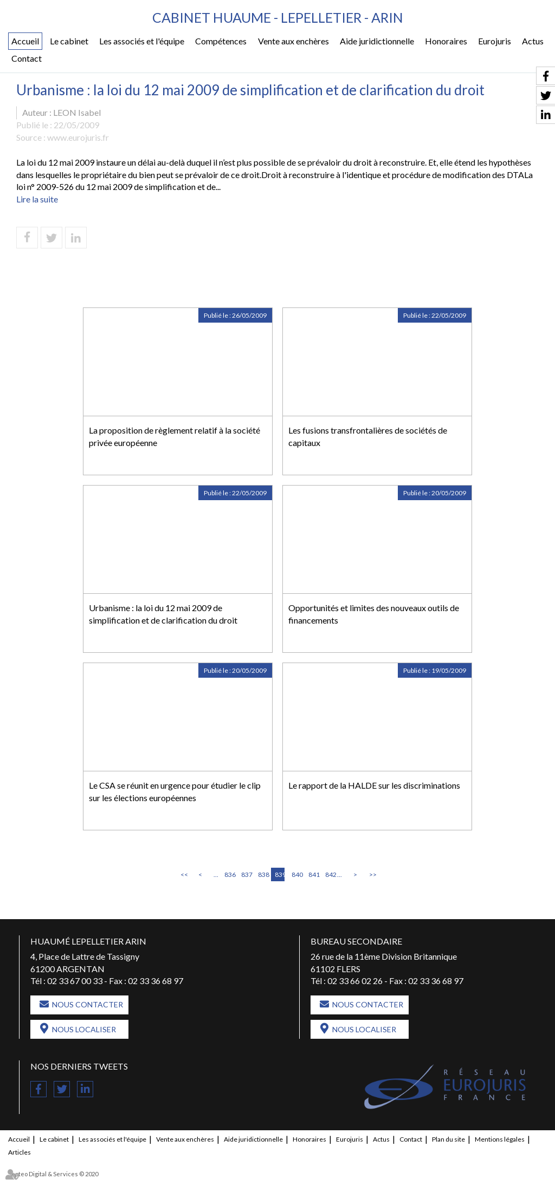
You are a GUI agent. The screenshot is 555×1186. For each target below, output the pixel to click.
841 (313, 874)
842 (330, 874)
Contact (26, 58)
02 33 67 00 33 (74, 980)
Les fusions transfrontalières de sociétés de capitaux (367, 436)
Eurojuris (494, 41)
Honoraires (446, 41)
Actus (533, 41)
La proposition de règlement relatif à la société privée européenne (174, 436)
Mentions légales (500, 1139)
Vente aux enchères (293, 41)
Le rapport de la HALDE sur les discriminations (374, 785)
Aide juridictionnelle (377, 41)
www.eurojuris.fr (78, 137)
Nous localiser (84, 1029)
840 (296, 874)
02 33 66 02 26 (355, 980)
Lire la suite (37, 199)
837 (246, 874)
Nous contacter (87, 1004)
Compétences (221, 41)
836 (229, 874)
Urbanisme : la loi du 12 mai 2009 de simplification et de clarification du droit (163, 613)
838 (263, 874)
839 (280, 874)
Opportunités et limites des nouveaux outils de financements (373, 613)
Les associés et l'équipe (141, 41)
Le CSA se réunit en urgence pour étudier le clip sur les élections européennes (175, 791)
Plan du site (448, 1139)
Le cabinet (69, 41)
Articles (19, 1152)
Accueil (25, 41)
